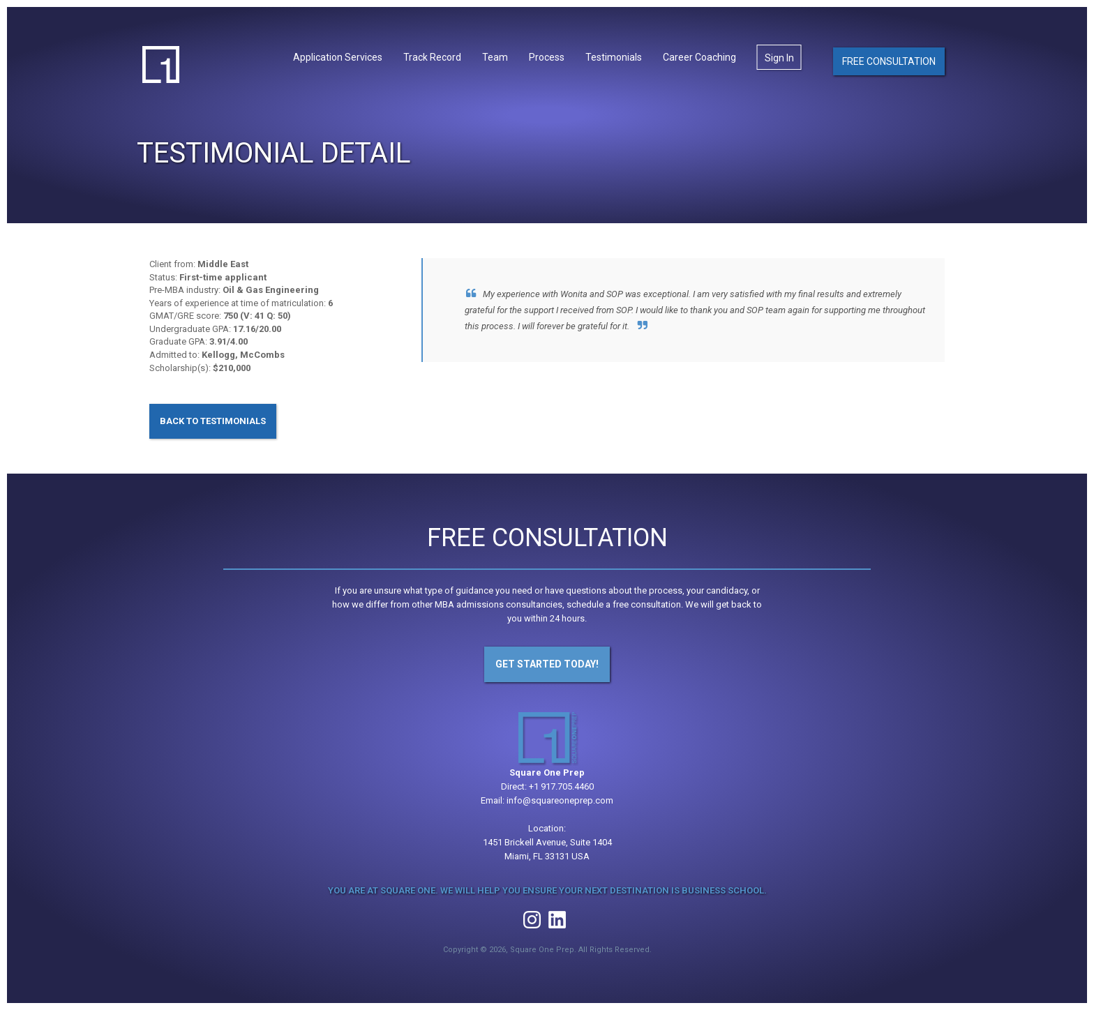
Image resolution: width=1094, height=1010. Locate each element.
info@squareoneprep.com (560, 800)
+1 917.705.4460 (561, 786)
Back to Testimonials (213, 421)
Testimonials (613, 57)
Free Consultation (889, 61)
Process (546, 57)
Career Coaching (699, 57)
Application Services (337, 57)
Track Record (432, 57)
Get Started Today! (547, 664)
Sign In (779, 57)
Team (495, 57)
